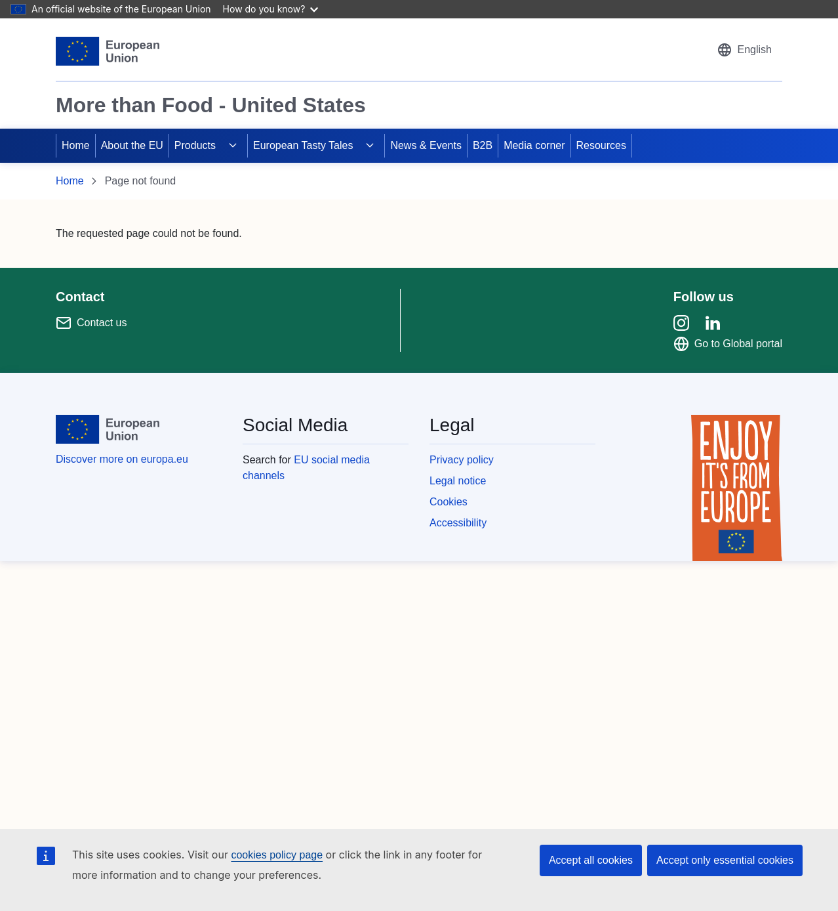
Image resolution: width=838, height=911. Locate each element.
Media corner (534, 145)
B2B (482, 145)
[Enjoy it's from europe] (736, 488)
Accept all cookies (591, 860)
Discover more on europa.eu (122, 459)
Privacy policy (461, 459)
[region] (419, 81)
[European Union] (107, 51)
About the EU (132, 145)
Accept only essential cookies (724, 860)
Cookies (448, 501)
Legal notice (457, 480)
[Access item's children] (232, 146)
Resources (601, 145)
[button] (744, 50)
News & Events (425, 145)
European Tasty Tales (303, 145)
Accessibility (458, 522)
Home (76, 145)
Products (195, 145)
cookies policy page (277, 854)
